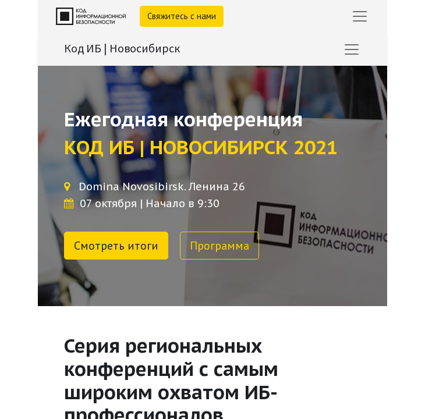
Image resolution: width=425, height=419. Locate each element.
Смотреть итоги (116, 245)
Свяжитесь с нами (181, 16)
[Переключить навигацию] (351, 49)
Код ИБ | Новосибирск (122, 48)
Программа (219, 245)
